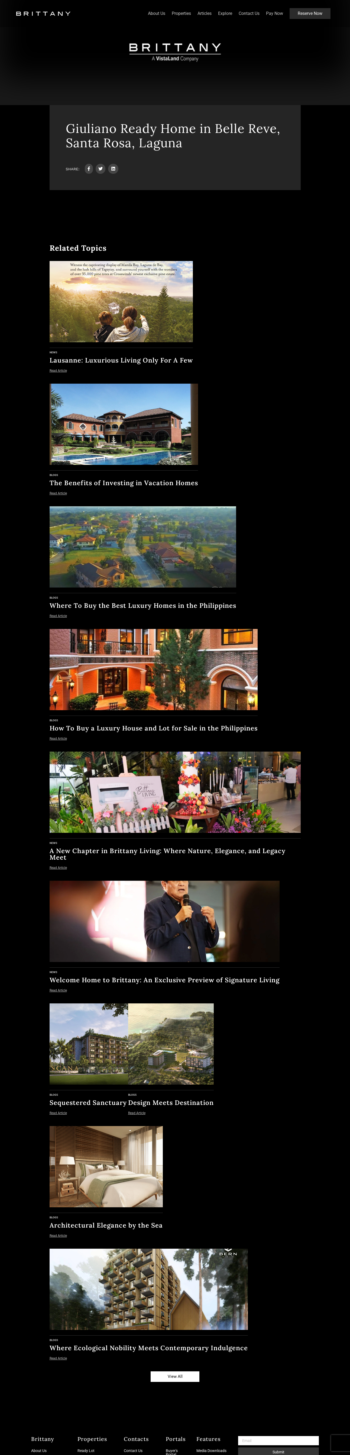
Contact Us (249, 13)
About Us (156, 13)
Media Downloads (211, 1451)
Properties (181, 13)
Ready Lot (86, 1451)
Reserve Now (310, 13)
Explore (225, 13)
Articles (204, 13)
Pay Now (274, 13)
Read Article (58, 370)
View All (175, 1376)
